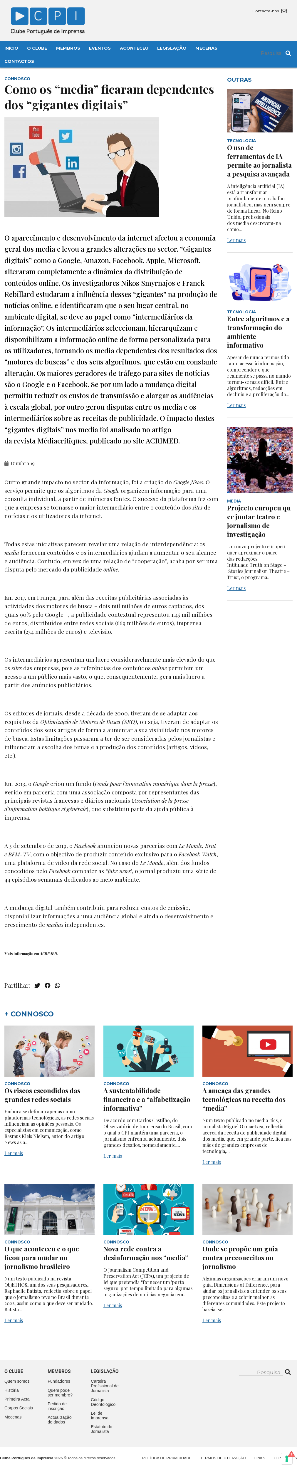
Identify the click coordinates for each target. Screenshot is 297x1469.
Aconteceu (134, 48)
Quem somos (17, 1381)
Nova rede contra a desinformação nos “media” (145, 1253)
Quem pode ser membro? (60, 1392)
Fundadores (59, 1381)
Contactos (19, 61)
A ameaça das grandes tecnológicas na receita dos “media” (244, 1099)
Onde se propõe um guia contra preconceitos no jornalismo (240, 1257)
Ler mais (236, 240)
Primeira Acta (17, 1399)
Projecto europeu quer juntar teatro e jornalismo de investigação (259, 521)
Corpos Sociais (18, 1408)
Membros (68, 48)
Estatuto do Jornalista (101, 1429)
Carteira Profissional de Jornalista (104, 1386)
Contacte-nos (269, 11)
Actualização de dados (60, 1419)
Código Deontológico (103, 1402)
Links (259, 1458)
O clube (13, 1371)
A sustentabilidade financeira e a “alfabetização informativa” (146, 1099)
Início (11, 48)
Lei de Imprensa (99, 1415)
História (11, 1390)
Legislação (172, 48)
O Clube (37, 48)
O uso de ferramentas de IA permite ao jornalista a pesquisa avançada (259, 160)
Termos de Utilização (223, 1458)
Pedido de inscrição (57, 1406)
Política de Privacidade (167, 1458)
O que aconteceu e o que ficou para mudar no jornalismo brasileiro (41, 1257)
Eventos (100, 48)
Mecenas (206, 48)
